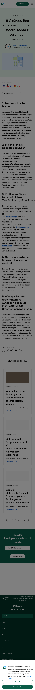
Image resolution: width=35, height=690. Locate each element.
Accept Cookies (17, 688)
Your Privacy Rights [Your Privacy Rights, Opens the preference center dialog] (17, 683)
